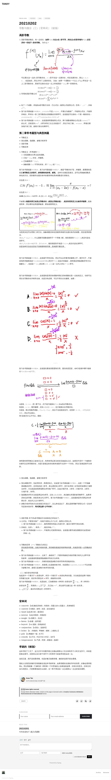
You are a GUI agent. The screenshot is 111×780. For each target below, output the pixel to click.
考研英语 (32, 18)
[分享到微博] (81, 701)
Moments (106, 772)
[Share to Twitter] (77, 701)
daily (40, 18)
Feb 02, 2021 (23, 18)
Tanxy (6, 4)
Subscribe (86, 716)
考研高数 (47, 18)
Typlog (11, 778)
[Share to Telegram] (90, 701)
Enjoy (23, 701)
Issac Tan (29, 678)
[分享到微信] (85, 701)
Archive (98, 772)
